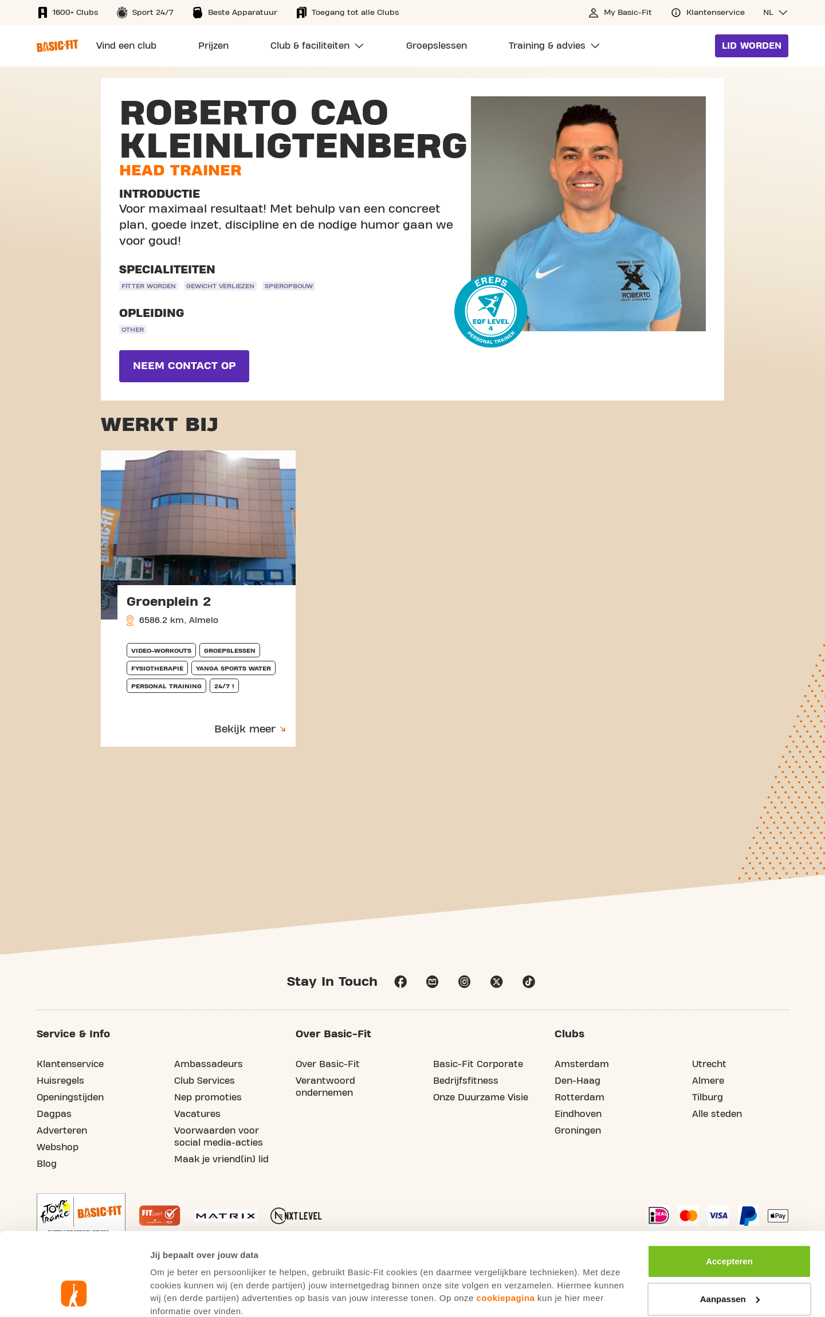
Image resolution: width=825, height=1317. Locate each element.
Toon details (175, 1294)
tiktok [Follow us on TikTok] (529, 982)
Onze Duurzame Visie (480, 1097)
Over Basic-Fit (328, 1064)
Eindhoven (578, 1114)
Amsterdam (582, 1064)
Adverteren (62, 1130)
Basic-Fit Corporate (478, 1064)
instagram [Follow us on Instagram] (464, 982)
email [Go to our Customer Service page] (432, 982)
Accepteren (729, 1188)
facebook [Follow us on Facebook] (400, 982)
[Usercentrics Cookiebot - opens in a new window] (74, 1294)
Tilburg (707, 1097)
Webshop (57, 1147)
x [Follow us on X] (497, 982)
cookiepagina (506, 1224)
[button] (775, 13)
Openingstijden (70, 1097)
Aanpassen (730, 1225)
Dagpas (54, 1114)
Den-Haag (577, 1080)
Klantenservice (70, 1064)
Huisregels (60, 1080)
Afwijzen (729, 1263)
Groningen (578, 1130)
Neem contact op (184, 365)
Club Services (204, 1080)
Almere (708, 1080)
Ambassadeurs (208, 1064)
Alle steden (717, 1114)
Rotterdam (579, 1097)
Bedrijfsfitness (465, 1080)
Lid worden (751, 45)
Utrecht (709, 1064)
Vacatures (197, 1114)
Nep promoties (208, 1097)
